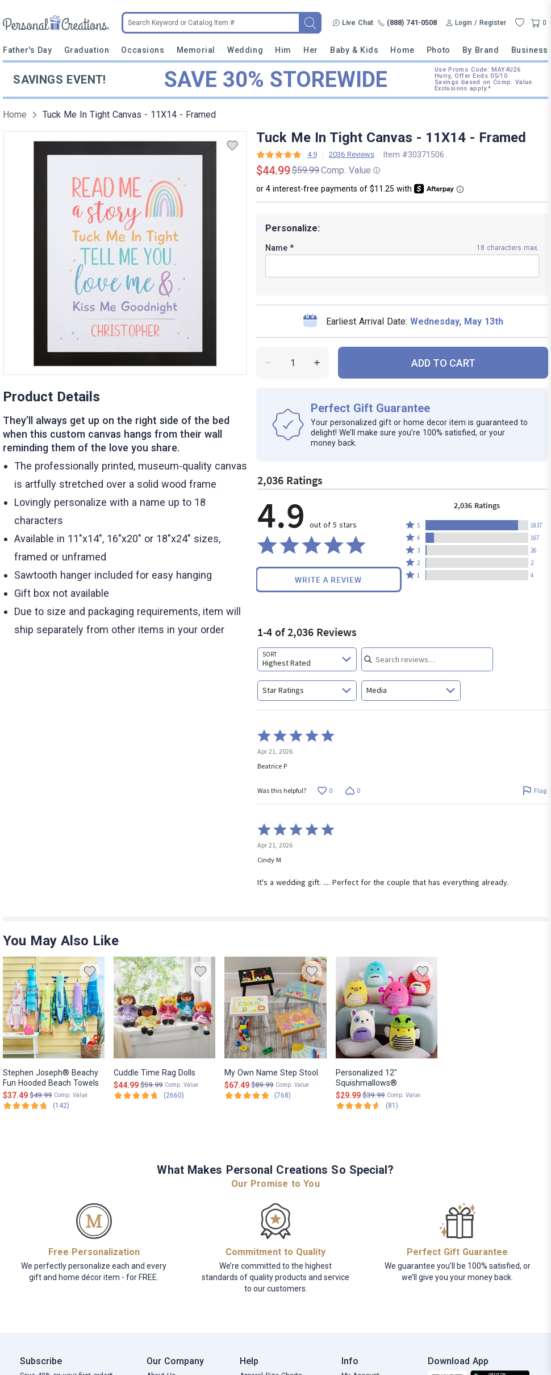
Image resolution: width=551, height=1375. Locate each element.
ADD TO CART (443, 363)
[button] (477, 525)
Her (310, 50)
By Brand (480, 50)
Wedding (245, 50)
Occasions (142, 50)
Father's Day (27, 50)
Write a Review (328, 579)
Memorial (196, 50)
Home (402, 50)
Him (283, 50)
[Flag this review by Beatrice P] (534, 790)
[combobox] (307, 659)
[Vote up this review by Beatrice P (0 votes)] (324, 790)
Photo (438, 50)
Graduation (86, 50)
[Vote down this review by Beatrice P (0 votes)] (352, 790)
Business (529, 50)
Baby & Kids (354, 50)
